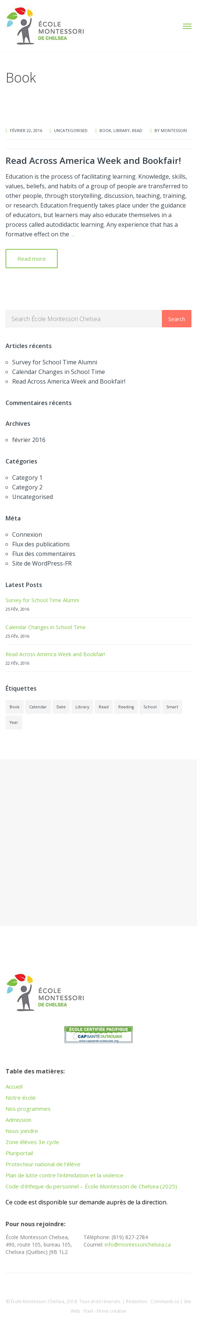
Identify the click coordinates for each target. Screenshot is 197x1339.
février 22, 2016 (26, 130)
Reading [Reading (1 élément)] (126, 706)
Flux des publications (41, 544)
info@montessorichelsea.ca (138, 1244)
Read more (31, 258)
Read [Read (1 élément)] (104, 706)
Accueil (14, 1086)
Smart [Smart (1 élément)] (172, 706)
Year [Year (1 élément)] (14, 722)
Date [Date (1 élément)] (61, 706)
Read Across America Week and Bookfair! (93, 160)
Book (105, 130)
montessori (174, 130)
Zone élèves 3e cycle (32, 1142)
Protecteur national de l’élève (43, 1164)
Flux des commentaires (43, 554)
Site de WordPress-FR (42, 563)
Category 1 (27, 477)
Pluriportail (19, 1153)
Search (176, 319)
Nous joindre (22, 1130)
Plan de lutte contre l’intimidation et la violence (64, 1175)
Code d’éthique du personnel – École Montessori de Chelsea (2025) (91, 1186)
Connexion (27, 534)
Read (137, 130)
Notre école (21, 1097)
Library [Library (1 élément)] (82, 706)
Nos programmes (28, 1108)
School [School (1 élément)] (150, 706)
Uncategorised (71, 130)
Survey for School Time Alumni (54, 362)
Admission (18, 1119)
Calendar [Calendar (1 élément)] (38, 706)
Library (121, 130)
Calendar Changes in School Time (58, 372)
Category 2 (27, 487)
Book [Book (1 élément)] (15, 706)
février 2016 (28, 440)
